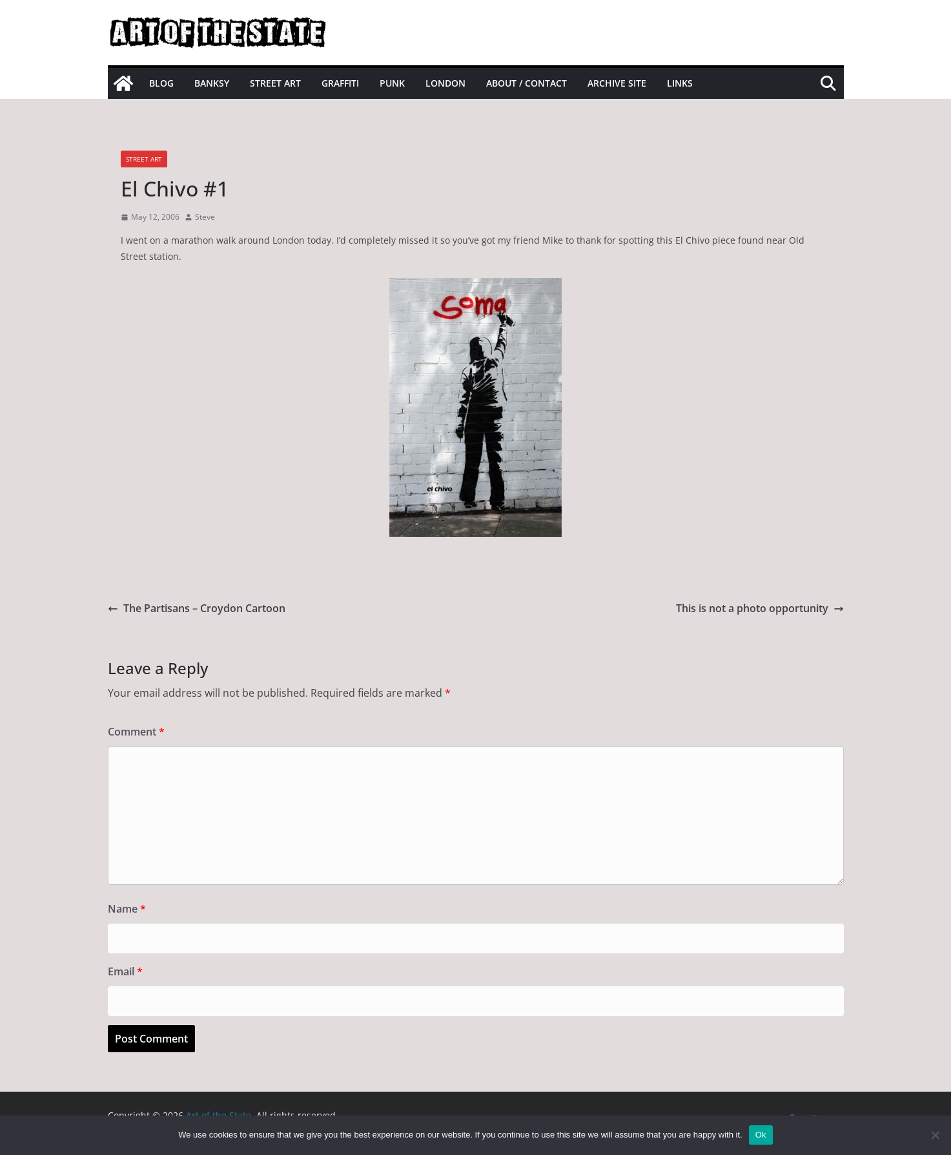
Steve (205, 216)
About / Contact (526, 83)
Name (127, 909)
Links (680, 83)
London (445, 83)
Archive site (617, 83)
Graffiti (340, 83)
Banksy (211, 83)
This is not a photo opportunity (760, 608)
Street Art (275, 83)
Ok (760, 1134)
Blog (161, 83)
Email (125, 971)
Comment (136, 732)
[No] (934, 1135)
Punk (392, 83)
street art (144, 159)
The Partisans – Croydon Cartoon (196, 608)
